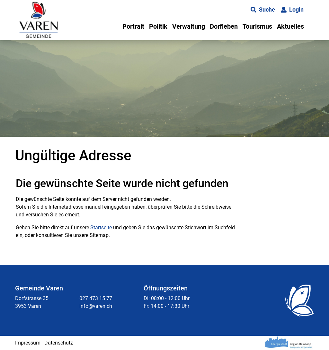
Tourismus (257, 26)
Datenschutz (58, 343)
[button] (263, 9)
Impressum (27, 343)
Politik (158, 26)
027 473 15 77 (95, 298)
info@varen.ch (95, 306)
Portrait (133, 26)
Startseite (101, 227)
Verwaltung (188, 26)
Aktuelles (290, 26)
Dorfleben (224, 26)
